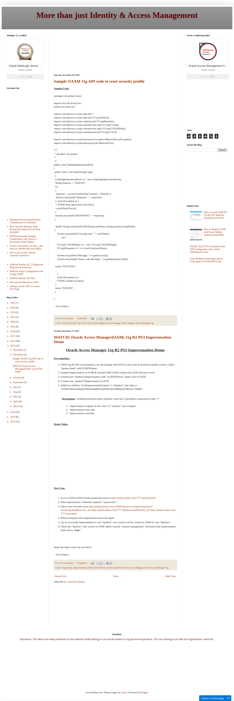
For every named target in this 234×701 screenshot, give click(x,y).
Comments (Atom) (76, 582)
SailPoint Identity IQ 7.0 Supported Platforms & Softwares (26, 266)
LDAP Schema (99, 568)
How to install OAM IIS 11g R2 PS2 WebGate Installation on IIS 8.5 (215, 215)
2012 (13, 421)
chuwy (124, 692)
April (16, 401)
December (18, 350)
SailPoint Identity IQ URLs (23, 278)
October (17, 377)
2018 (13, 331)
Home (116, 576)
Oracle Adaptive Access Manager (106, 323)
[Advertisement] (72, 51)
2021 (13, 317)
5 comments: (82, 563)
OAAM (65, 323)
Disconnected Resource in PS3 (24, 282)
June (15, 392)
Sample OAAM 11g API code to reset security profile (99, 81)
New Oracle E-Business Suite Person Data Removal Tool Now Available (25, 229)
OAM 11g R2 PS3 (114, 568)
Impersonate (67, 568)
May (15, 396)
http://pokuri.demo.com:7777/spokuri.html (133, 497)
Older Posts (170, 576)
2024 (13, 307)
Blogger (144, 692)
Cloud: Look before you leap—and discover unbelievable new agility (26, 247)
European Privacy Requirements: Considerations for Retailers (25, 221)
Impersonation (80, 568)
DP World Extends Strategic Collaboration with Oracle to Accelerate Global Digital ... (23, 239)
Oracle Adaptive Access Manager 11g (137, 323)
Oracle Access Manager (134, 568)
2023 (13, 312)
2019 (13, 326)
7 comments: (82, 318)
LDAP (89, 568)
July (15, 387)
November (18, 354)
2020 (13, 322)
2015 (13, 345)
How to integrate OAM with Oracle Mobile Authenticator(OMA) (215, 232)
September (18, 382)
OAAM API (86, 323)
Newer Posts (60, 576)
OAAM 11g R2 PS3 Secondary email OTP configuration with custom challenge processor (207, 249)
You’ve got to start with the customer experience (23, 254)
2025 (13, 303)
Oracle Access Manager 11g (156, 568)
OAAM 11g (75, 323)
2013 (13, 417)
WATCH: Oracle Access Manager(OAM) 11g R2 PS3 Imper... (27, 369)
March (16, 406)
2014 (13, 412)
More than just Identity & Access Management (117, 15)
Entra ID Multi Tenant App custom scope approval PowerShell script (206, 260)
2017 (13, 336)
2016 (13, 341)
